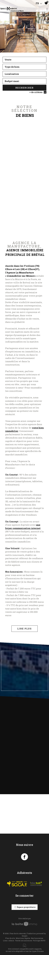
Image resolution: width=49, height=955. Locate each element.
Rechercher (24, 87)
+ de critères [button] (37, 92)
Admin (11, 940)
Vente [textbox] (8, 59)
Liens (5, 940)
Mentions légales (23, 938)
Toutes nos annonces (23, 940)
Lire (24, 628)
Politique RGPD (39, 940)
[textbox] (24, 66)
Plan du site (10, 938)
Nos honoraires (37, 938)
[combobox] (24, 60)
